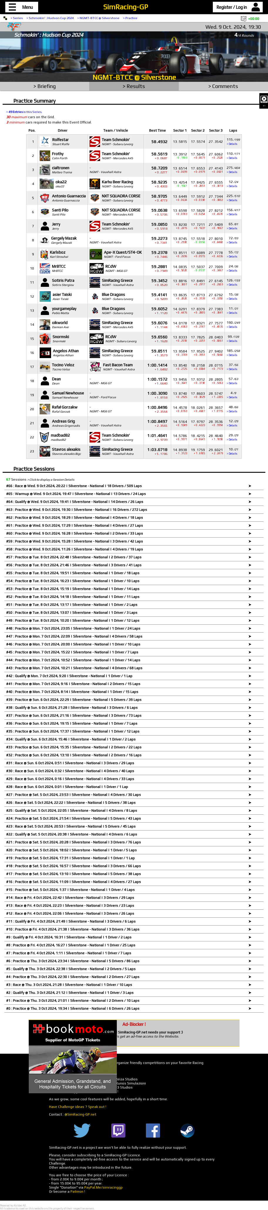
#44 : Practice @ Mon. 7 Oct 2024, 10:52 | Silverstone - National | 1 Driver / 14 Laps (73, 660)
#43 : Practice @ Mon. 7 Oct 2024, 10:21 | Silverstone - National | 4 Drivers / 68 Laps (74, 668)
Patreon (76, 1191)
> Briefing (44, 86)
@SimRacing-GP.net (80, 1114)
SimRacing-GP (125, 7)
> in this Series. (24, 111)
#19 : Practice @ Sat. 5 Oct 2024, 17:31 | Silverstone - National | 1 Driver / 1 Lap (70, 858)
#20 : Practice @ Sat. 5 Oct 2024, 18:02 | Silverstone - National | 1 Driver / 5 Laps (71, 850)
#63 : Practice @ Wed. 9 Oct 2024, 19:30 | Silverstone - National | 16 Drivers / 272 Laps (76, 510)
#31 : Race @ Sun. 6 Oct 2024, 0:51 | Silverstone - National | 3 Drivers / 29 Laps (70, 763)
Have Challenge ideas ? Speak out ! (77, 1107)
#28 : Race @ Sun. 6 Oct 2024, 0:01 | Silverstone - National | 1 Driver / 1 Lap (67, 787)
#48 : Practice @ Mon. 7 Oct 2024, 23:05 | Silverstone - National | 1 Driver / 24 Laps (73, 628)
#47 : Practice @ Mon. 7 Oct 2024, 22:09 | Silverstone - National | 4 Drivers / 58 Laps (74, 636)
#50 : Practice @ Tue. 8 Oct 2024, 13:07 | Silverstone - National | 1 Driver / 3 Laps (71, 613)
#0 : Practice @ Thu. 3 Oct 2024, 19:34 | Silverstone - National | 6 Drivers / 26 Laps (72, 1008)
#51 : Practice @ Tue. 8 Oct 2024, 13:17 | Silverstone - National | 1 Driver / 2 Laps (71, 605)
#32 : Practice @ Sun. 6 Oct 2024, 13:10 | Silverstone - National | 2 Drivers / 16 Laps (73, 755)
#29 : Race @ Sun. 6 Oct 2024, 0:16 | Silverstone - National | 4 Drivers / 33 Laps (70, 779)
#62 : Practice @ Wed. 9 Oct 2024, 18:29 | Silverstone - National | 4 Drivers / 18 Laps (74, 518)
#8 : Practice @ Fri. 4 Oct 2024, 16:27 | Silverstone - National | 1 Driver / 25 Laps (70, 945)
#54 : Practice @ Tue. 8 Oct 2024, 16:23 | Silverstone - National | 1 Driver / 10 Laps (72, 581)
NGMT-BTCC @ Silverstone (134, 77)
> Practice (130, 18)
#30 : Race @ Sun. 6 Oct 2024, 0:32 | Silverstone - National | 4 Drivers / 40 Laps (70, 771)
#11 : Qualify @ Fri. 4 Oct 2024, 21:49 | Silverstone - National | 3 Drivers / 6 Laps (71, 921)
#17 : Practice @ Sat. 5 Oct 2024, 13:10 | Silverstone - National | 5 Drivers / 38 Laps (73, 874)
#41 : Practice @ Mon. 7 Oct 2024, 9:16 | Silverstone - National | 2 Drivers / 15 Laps (73, 684)
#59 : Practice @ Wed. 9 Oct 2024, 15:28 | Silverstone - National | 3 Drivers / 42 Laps (74, 541)
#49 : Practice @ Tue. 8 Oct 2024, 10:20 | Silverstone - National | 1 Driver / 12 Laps (72, 620)
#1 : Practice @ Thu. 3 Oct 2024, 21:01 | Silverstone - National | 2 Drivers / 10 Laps (72, 1001)
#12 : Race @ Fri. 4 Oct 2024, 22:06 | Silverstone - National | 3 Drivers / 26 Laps (70, 913)
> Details (232, 144)
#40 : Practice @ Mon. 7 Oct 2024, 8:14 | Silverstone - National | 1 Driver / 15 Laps (72, 692)
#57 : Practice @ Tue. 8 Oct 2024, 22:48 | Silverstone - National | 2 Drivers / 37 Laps (73, 557)
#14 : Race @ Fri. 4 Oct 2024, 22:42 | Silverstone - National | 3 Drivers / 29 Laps (70, 898)
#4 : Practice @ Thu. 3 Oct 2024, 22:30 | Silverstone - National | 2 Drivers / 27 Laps (72, 977)
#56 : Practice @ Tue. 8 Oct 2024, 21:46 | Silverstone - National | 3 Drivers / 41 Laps (73, 565)
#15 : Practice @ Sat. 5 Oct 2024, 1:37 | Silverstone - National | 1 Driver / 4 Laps (70, 890)
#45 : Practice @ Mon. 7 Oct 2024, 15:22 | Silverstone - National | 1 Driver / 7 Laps (72, 652)
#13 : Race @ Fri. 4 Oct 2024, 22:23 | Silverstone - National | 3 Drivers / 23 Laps (70, 906)
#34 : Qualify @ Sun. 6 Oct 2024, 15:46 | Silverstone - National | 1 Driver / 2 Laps (71, 739)
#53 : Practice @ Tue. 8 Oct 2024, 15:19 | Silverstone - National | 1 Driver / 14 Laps (72, 589)
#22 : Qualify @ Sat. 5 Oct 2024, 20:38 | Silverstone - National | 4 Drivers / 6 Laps (71, 834)
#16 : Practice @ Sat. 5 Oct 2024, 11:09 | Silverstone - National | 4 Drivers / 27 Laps (73, 882)
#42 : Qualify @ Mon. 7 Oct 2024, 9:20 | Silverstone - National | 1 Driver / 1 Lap (69, 676)
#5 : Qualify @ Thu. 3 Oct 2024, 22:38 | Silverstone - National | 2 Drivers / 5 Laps (71, 969)
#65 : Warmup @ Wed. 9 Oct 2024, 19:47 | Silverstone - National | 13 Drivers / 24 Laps (76, 494)
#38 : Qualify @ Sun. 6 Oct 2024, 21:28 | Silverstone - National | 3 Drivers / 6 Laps (72, 708)
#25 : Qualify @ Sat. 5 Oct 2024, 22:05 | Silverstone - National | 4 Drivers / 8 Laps (71, 811)
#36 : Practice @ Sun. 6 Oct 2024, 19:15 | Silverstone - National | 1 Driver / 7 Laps (71, 723)
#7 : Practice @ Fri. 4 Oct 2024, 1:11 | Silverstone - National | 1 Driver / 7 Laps (68, 953)
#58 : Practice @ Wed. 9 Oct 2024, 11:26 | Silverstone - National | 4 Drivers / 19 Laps (74, 549)
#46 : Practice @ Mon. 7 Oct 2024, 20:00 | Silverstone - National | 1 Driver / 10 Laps (73, 644)
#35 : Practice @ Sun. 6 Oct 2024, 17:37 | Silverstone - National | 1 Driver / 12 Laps (72, 731)
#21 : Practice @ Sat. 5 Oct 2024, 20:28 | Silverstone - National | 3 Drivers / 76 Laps (73, 842)
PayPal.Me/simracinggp (103, 1187)
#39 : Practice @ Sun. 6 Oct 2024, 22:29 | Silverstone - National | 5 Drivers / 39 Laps (73, 700)
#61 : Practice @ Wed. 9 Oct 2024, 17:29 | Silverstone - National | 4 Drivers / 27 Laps (74, 525)
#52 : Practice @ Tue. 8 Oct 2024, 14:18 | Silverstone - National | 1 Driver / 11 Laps (72, 597)
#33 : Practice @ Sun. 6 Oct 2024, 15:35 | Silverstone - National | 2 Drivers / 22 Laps (73, 747)
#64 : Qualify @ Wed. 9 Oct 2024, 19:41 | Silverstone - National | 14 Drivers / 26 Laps (74, 502)
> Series (17, 18)
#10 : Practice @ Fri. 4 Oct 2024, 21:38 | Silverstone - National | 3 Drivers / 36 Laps (72, 929)
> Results (134, 86)
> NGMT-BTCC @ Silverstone (98, 18)
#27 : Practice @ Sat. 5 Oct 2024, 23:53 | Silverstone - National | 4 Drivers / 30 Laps (73, 795)
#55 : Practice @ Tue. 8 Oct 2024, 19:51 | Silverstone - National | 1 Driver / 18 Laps (72, 573)
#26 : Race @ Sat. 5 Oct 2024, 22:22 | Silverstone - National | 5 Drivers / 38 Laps (71, 803)
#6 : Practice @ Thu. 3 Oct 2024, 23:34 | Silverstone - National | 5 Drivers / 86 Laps (72, 961)
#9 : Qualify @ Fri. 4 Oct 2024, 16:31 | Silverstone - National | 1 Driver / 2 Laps (69, 937)
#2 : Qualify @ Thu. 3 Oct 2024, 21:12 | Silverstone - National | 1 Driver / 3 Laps (70, 993)
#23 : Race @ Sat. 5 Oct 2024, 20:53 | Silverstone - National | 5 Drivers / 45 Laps (71, 826)
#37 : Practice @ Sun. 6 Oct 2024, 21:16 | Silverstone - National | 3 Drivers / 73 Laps (73, 716)
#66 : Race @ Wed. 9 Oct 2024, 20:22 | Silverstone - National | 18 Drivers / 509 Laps (74, 486)
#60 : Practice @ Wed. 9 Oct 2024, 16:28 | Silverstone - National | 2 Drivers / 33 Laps (74, 533)
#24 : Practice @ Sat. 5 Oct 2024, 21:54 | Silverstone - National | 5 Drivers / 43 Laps (73, 818)
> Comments (223, 86)
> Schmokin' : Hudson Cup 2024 (50, 18)
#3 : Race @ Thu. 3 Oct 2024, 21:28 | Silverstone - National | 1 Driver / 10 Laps (69, 985)
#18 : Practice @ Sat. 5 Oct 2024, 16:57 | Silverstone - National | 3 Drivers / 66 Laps (73, 866)
